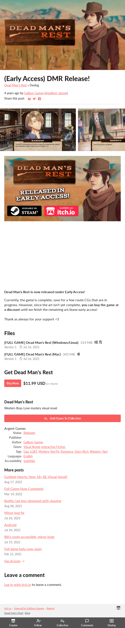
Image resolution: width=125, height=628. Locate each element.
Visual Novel (32, 447)
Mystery (43, 451)
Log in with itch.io (17, 584)
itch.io (7, 608)
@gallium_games (56, 93)
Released (29, 433)
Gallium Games (34, 93)
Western (95, 451)
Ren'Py (54, 451)
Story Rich (81, 451)
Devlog (112, 623)
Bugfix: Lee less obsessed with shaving (32, 501)
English (28, 456)
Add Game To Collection (62, 418)
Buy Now (13, 383)
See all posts (12, 561)
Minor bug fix (14, 513)
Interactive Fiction (53, 447)
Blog (27, 613)
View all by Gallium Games (29, 608)
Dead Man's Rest (15, 85)
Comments (87, 623)
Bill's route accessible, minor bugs (29, 537)
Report (50, 608)
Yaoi (104, 451)
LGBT (33, 451)
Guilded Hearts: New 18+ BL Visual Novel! (35, 477)
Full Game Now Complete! (24, 489)
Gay (26, 451)
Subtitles (29, 461)
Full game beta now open (23, 549)
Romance (67, 451)
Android (10, 525)
